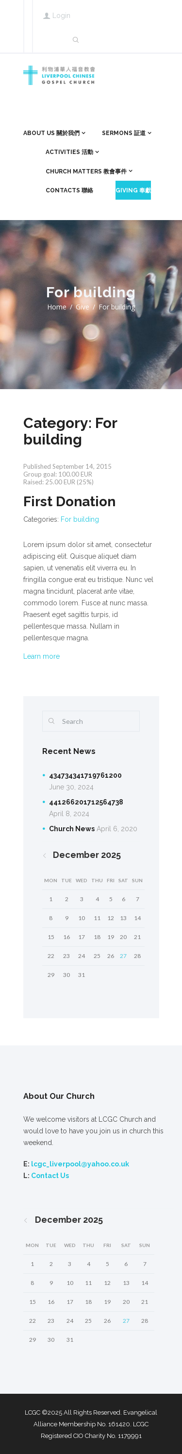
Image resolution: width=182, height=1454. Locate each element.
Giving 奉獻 (133, 190)
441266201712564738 (86, 802)
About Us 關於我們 (51, 133)
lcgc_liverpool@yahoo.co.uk (80, 1164)
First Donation (69, 502)
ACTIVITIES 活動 (69, 152)
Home (56, 306)
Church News (72, 829)
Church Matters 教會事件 (86, 171)
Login (61, 15)
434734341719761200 (85, 775)
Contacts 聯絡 (69, 190)
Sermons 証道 (124, 133)
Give (82, 306)
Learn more (41, 656)
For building (80, 519)
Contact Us (50, 1176)
